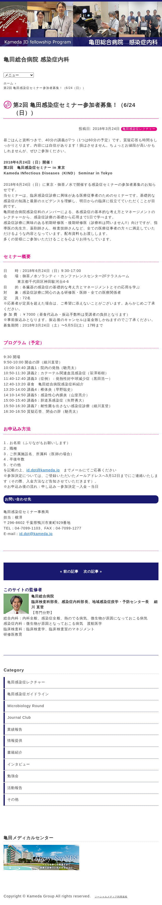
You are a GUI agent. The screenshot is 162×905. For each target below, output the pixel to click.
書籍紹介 (14, 752)
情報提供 (14, 740)
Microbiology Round (25, 706)
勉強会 (13, 776)
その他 (13, 799)
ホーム (8, 83)
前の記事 (70, 571)
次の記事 (91, 571)
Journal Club (19, 717)
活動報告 (14, 788)
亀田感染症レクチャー (139, 128)
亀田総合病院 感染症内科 (36, 59)
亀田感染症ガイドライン (28, 694)
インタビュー (18, 764)
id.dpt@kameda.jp (43, 470)
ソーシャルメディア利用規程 (111, 896)
